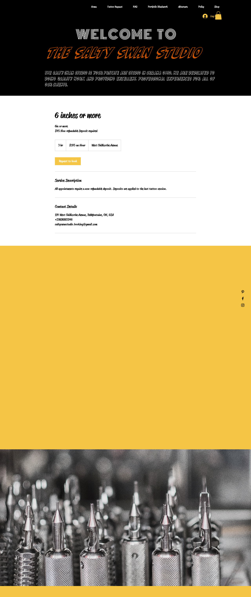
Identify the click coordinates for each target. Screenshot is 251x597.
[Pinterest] (243, 292)
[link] (68, 161)
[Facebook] (243, 298)
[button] (218, 15)
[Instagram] (243, 305)
